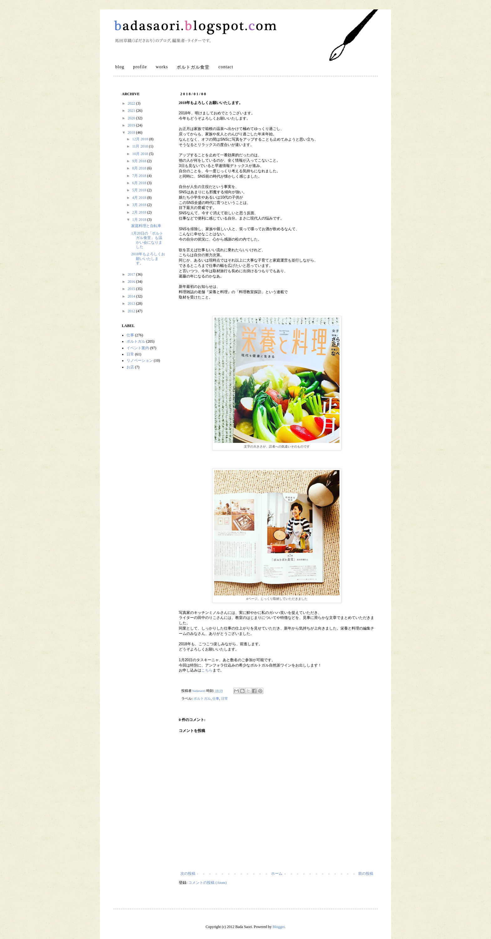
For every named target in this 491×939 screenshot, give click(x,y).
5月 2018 (139, 190)
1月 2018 (139, 219)
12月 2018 (140, 139)
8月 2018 (139, 168)
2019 (132, 125)
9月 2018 (139, 161)
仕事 (215, 698)
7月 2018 (139, 176)
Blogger (278, 927)
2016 (132, 281)
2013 (132, 303)
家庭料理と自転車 (146, 226)
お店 (130, 367)
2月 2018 (139, 212)
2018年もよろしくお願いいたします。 (148, 258)
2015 (132, 289)
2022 (132, 103)
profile (140, 67)
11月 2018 (140, 146)
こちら (207, 670)
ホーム (276, 873)
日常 (224, 698)
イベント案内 (138, 348)
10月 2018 (140, 154)
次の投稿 (187, 873)
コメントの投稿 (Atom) (207, 882)
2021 (132, 110)
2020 (132, 118)
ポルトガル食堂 (193, 67)
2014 (132, 296)
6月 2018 (139, 183)
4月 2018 (139, 197)
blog (119, 67)
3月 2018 (139, 205)
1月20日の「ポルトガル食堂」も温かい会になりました (147, 240)
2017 (132, 274)
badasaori (199, 691)
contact (225, 67)
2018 (132, 132)
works (162, 67)
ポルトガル (202, 698)
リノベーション (140, 360)
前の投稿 (365, 873)
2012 (132, 311)
